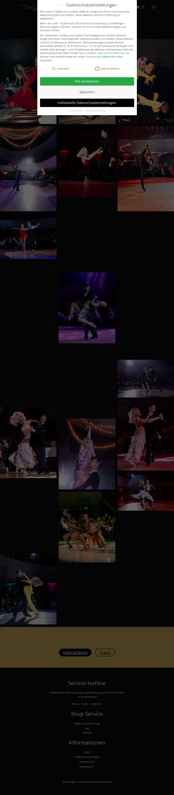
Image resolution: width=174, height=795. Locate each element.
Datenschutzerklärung (110, 52)
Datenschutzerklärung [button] (95, 109)
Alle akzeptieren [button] (87, 80)
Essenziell (60, 67)
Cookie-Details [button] (75, 109)
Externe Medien (107, 67)
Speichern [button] (87, 91)
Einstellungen (93, 55)
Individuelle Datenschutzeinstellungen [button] (87, 102)
